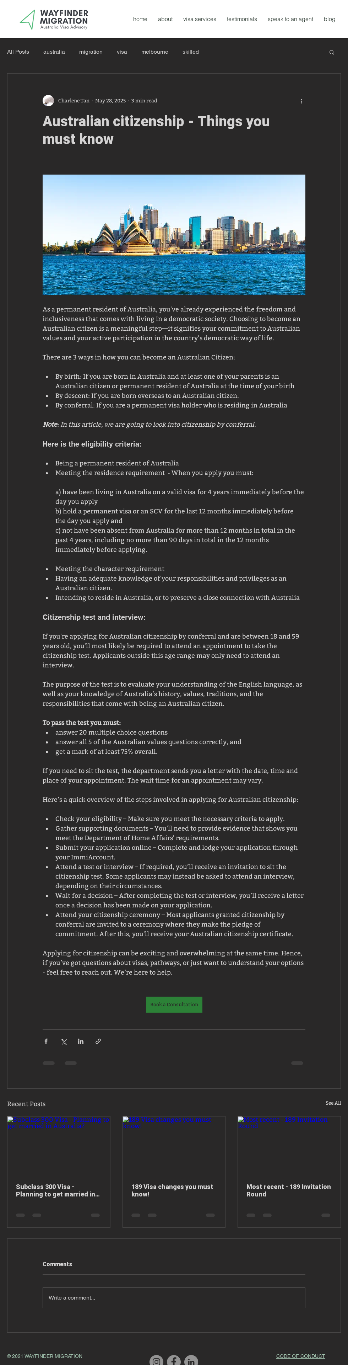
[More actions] (301, 100)
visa (122, 51)
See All (333, 1103)
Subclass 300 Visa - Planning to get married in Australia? (55, 1190)
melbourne (154, 51)
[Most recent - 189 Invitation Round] (289, 1145)
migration (91, 51)
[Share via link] (98, 1041)
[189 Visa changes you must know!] (174, 1145)
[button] (331, 52)
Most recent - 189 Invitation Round (288, 1190)
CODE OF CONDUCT (300, 1356)
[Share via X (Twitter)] (63, 1041)
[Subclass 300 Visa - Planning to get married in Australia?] (58, 1145)
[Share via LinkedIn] (80, 1041)
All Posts (18, 51)
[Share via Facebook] (46, 1041)
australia (54, 51)
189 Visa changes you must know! (172, 1190)
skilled (191, 51)
